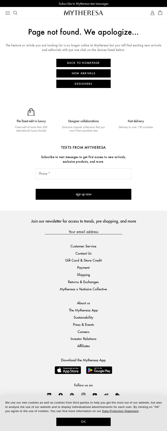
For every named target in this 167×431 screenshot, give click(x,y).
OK (83, 421)
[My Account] (152, 13)
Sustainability (83, 317)
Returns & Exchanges (83, 281)
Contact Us (83, 253)
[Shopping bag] (160, 13)
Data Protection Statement (120, 411)
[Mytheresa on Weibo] (106, 395)
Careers (83, 331)
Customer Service (83, 245)
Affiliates (83, 345)
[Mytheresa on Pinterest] (72, 395)
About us (83, 302)
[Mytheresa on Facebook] (60, 395)
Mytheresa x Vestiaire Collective (83, 288)
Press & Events (83, 324)
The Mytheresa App (83, 310)
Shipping (83, 274)
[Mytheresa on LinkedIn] (49, 395)
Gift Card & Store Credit (83, 260)
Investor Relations (83, 338)
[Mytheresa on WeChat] (117, 395)
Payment (83, 267)
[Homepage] (83, 12)
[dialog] (83, 413)
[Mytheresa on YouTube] (94, 395)
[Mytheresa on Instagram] (83, 395)
